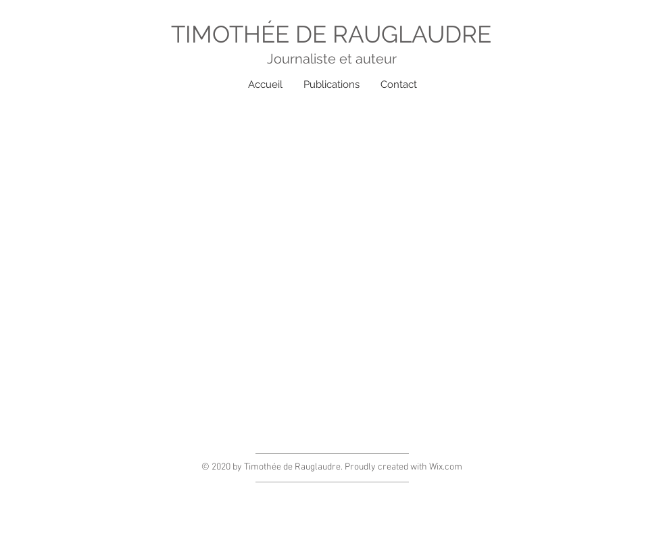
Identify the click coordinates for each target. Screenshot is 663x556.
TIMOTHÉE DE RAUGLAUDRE (331, 34)
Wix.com (445, 467)
